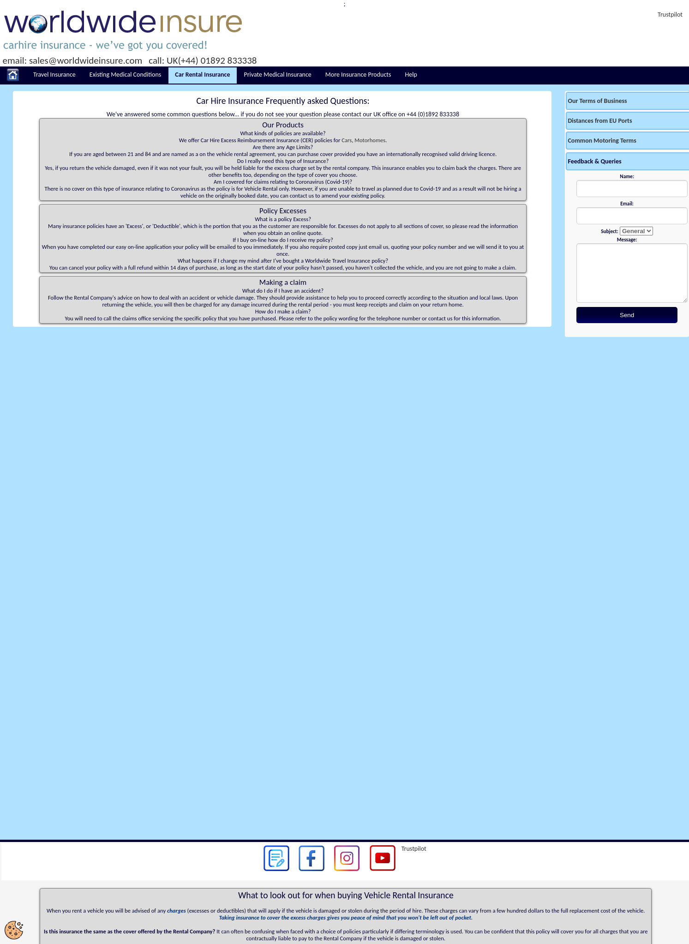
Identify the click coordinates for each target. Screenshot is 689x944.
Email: (627, 203)
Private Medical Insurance (278, 74)
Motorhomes (369, 140)
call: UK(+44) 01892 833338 (203, 60)
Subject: (609, 231)
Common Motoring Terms (602, 140)
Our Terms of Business (597, 101)
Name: (627, 176)
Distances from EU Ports (600, 121)
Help (411, 74)
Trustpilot (670, 14)
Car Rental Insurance (202, 74)
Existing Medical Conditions (126, 74)
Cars (347, 140)
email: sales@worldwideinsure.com (73, 60)
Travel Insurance (54, 74)
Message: (627, 239)
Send (627, 315)
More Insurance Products (358, 74)
